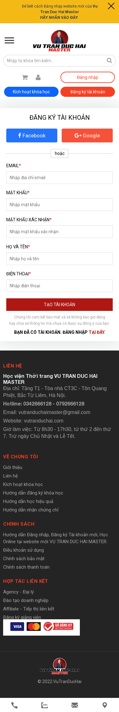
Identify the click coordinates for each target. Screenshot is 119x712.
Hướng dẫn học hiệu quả (28, 501)
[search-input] (53, 60)
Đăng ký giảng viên (22, 617)
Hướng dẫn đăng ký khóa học (33, 493)
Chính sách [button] (18, 524)
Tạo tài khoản (59, 304)
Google (87, 135)
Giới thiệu (12, 467)
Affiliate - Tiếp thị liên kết (28, 609)
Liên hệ (10, 476)
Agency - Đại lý (18, 592)
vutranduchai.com (43, 420)
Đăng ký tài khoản (87, 91)
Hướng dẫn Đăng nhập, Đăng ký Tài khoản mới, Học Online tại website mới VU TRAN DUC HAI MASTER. (55, 538)
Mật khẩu (18, 192)
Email (13, 165)
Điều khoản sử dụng (23, 550)
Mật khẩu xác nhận (29, 219)
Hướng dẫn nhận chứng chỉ (31, 510)
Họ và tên (18, 246)
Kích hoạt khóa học (31, 91)
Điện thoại (18, 273)
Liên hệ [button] (12, 366)
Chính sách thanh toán (26, 567)
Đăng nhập (87, 77)
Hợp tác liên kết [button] (25, 581)
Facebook (31, 135)
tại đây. (97, 332)
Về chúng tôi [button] (20, 457)
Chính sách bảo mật (23, 558)
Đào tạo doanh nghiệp (26, 600)
